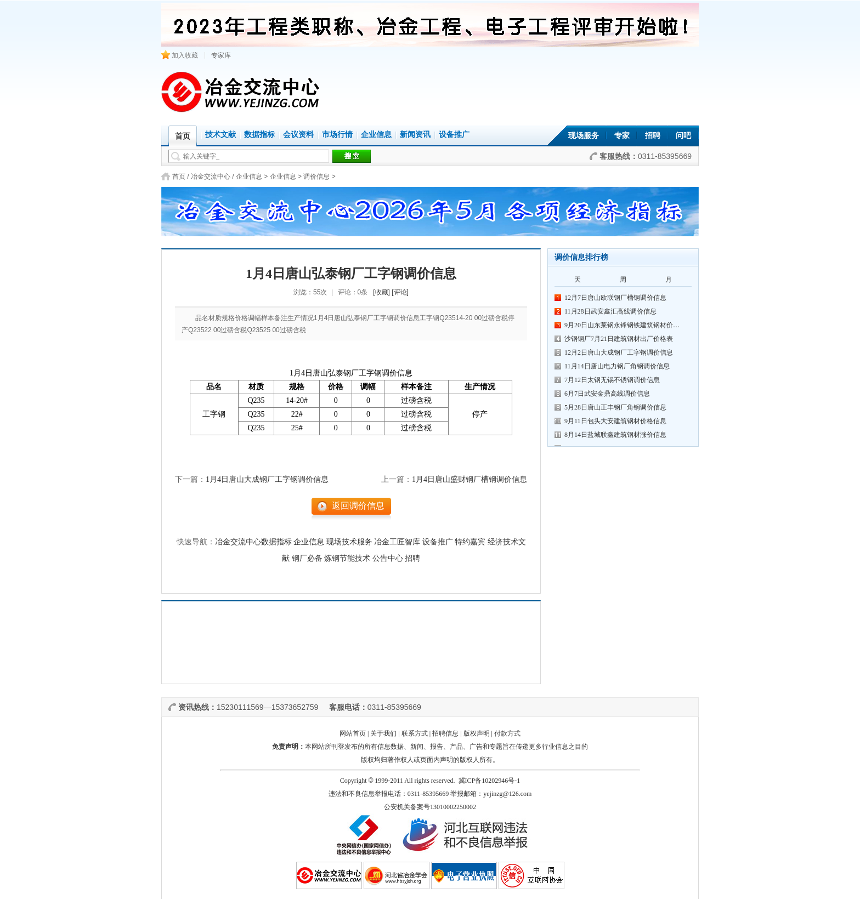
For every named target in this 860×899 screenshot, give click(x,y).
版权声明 (476, 733)
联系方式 (414, 733)
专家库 (221, 55)
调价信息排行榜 (581, 257)
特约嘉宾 (470, 542)
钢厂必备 (307, 558)
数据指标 (259, 134)
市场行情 (337, 134)
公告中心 (387, 558)
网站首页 (353, 733)
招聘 (652, 136)
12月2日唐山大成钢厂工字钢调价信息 (618, 352)
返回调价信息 (358, 505)
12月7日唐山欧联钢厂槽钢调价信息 (615, 297)
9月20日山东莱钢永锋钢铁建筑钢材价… (622, 325)
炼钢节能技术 (347, 558)
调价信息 (316, 176)
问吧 (683, 136)
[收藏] (381, 292)
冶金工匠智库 (397, 542)
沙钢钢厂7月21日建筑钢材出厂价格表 (618, 339)
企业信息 (376, 134)
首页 (178, 176)
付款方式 (507, 733)
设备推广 (454, 134)
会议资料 (298, 134)
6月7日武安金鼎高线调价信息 (607, 393)
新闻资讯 (415, 134)
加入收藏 (179, 55)
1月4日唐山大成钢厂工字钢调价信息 (267, 479)
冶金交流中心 (210, 176)
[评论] (400, 292)
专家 (622, 136)
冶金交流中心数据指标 (253, 542)
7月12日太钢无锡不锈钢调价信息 (612, 380)
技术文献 (220, 134)
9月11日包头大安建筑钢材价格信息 (615, 421)
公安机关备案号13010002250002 (430, 807)
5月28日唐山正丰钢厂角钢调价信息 (615, 407)
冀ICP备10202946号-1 (489, 780)
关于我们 (383, 733)
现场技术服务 (349, 542)
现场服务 (583, 136)
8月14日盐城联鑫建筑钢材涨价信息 (615, 435)
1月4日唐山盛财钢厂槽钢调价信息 (469, 479)
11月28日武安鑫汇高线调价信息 (610, 311)
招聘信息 (445, 733)
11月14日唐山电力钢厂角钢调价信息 (617, 366)
